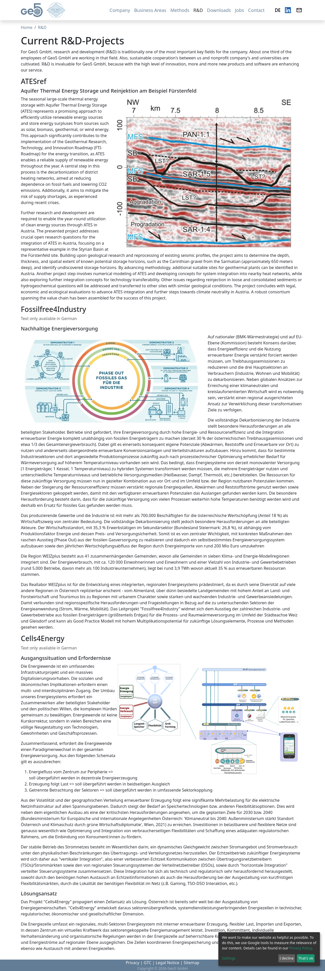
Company (120, 10)
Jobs (239, 10)
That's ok (305, 958)
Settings (228, 958)
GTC (147, 962)
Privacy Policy (300, 948)
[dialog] (269, 949)
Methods (179, 10)
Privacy (132, 962)
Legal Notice (167, 962)
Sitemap (191, 962)
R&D (198, 10)
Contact (256, 10)
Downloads (219, 10)
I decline (287, 958)
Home (26, 27)
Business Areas (150, 10)
